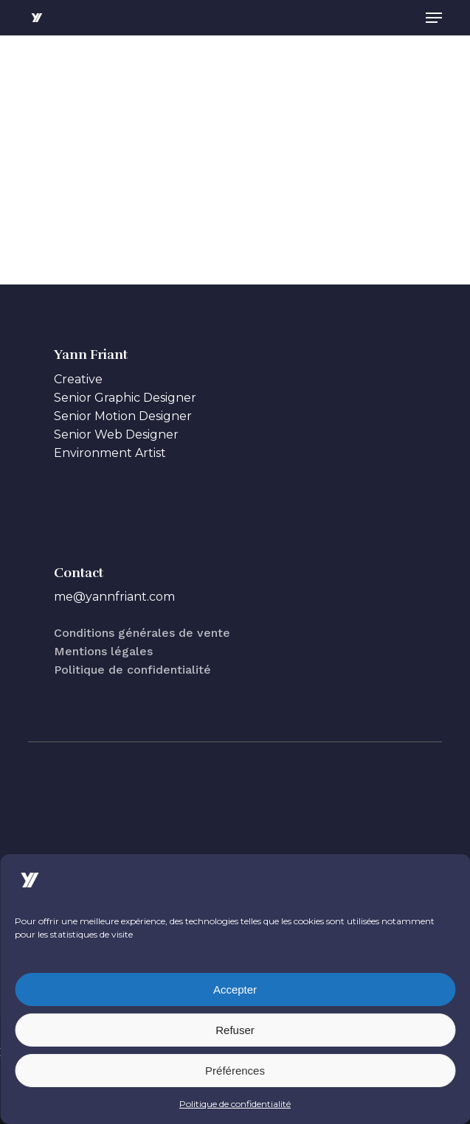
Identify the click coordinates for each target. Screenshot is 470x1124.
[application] (235, 152)
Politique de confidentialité (235, 1103)
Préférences (235, 1070)
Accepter (235, 989)
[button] (434, 17)
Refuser (235, 1030)
